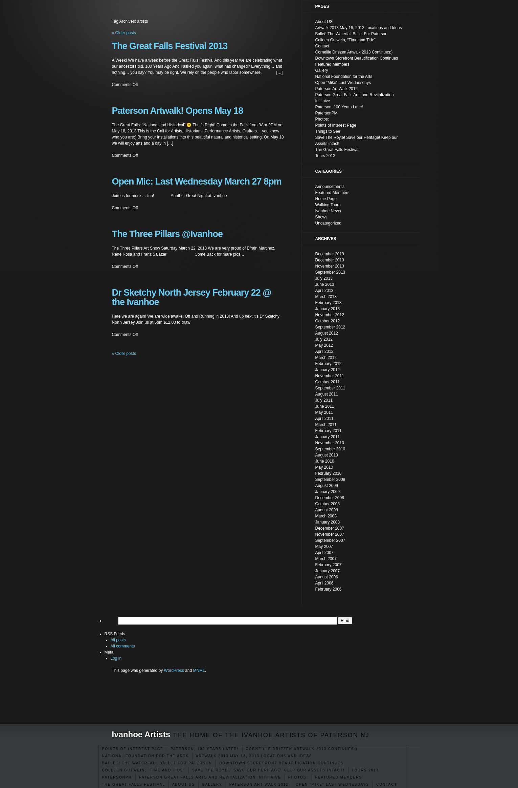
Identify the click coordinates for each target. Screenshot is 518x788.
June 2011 (324, 406)
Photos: (298, 777)
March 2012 (326, 357)
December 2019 (329, 254)
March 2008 (326, 516)
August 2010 (326, 455)
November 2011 (329, 376)
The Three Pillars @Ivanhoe (167, 234)
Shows (321, 217)
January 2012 (327, 369)
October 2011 (327, 382)
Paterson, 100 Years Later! (205, 749)
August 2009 (326, 485)
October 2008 (327, 504)
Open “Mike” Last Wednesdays (332, 784)
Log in (116, 658)
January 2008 (327, 522)
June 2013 (324, 284)
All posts (118, 640)
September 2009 (330, 479)
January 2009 (327, 491)
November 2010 (329, 443)
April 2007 (324, 552)
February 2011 (328, 430)
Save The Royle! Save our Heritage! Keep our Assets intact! (268, 770)
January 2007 (327, 571)
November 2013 (329, 266)
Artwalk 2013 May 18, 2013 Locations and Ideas (254, 756)
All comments (123, 646)
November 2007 (329, 534)
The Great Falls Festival (133, 784)
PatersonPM (117, 777)
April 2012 (324, 351)
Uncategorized (328, 223)
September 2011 (330, 388)
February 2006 (328, 589)
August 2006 (326, 577)
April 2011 (324, 418)
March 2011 (326, 424)
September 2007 (330, 540)
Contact (386, 784)
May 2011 (324, 412)
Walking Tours (328, 205)
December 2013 (329, 260)
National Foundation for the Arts (145, 756)
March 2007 (326, 558)
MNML (199, 670)
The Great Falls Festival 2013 (170, 46)
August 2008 (326, 510)
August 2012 (326, 333)
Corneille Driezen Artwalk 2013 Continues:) (302, 749)
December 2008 (329, 497)
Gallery (212, 784)
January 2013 (327, 308)
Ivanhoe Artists (141, 734)
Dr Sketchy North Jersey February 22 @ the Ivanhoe (191, 297)
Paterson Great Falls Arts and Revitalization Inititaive (210, 777)
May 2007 (324, 546)
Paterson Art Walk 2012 (259, 784)
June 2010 (324, 461)
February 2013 (328, 302)
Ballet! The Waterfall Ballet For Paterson (157, 763)
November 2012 (329, 315)
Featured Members (338, 777)
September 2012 (330, 327)
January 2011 (327, 436)
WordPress (174, 670)
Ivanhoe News (328, 211)
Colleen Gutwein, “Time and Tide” (143, 770)
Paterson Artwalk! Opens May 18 (177, 111)
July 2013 (324, 278)
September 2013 (330, 272)
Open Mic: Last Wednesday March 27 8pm (196, 181)
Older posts (124, 353)
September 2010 (330, 449)
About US (183, 784)
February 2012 (328, 363)
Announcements (330, 186)
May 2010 (324, 467)
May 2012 (324, 345)
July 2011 (324, 400)
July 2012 (324, 339)
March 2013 (326, 296)
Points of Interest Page (133, 749)
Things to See (327, 131)
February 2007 (328, 564)
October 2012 (327, 321)
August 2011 (326, 394)
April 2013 (324, 290)
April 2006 (324, 583)
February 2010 (328, 473)
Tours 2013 (365, 770)
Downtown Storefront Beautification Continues (281, 763)
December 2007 (329, 528)
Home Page (326, 198)
